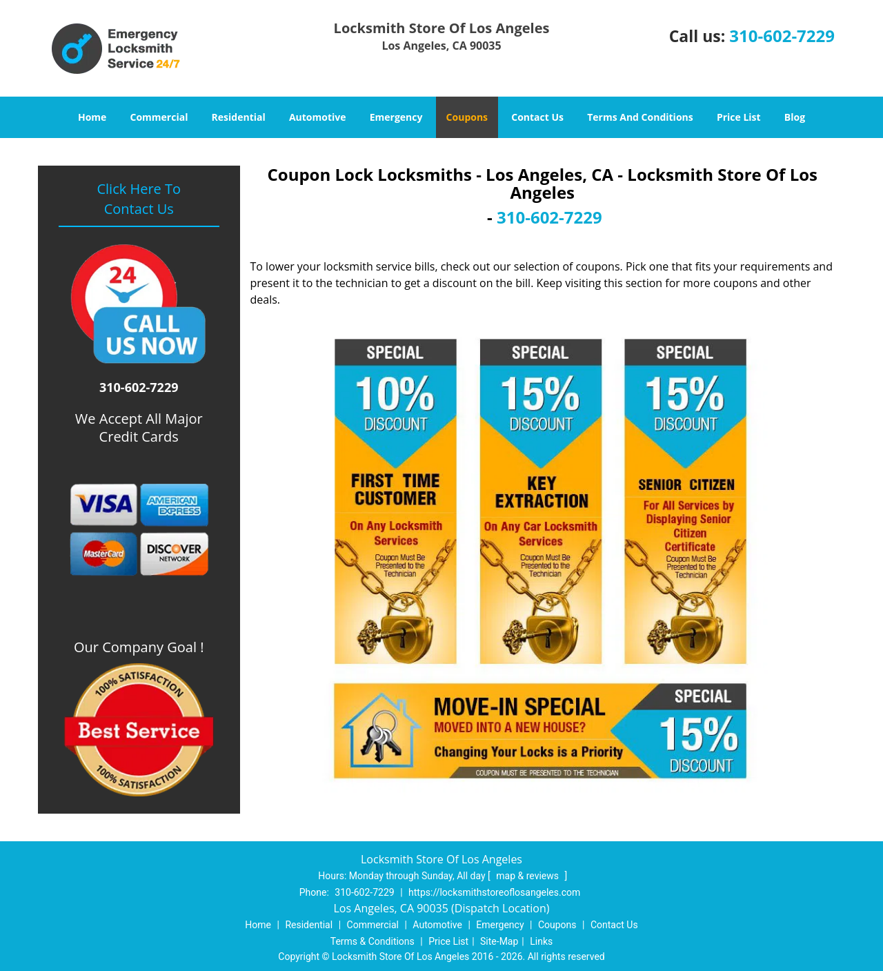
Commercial (159, 117)
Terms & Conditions (372, 941)
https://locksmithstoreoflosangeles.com (494, 892)
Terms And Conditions (640, 117)
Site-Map (499, 941)
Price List (739, 117)
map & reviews (528, 875)
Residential (239, 117)
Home (92, 117)
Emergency (396, 117)
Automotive (317, 117)
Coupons (467, 117)
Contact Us (537, 117)
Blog (794, 117)
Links (541, 941)
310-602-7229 (782, 35)
